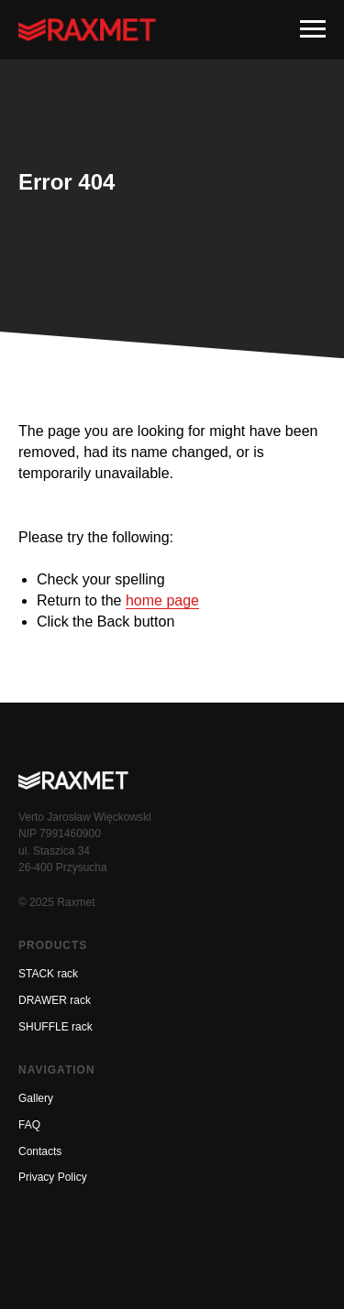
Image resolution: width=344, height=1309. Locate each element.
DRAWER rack (54, 1000)
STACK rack (48, 973)
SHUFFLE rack (55, 1026)
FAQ (29, 1124)
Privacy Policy (52, 1177)
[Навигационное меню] (313, 29)
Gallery (35, 1098)
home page (162, 600)
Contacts (39, 1151)
